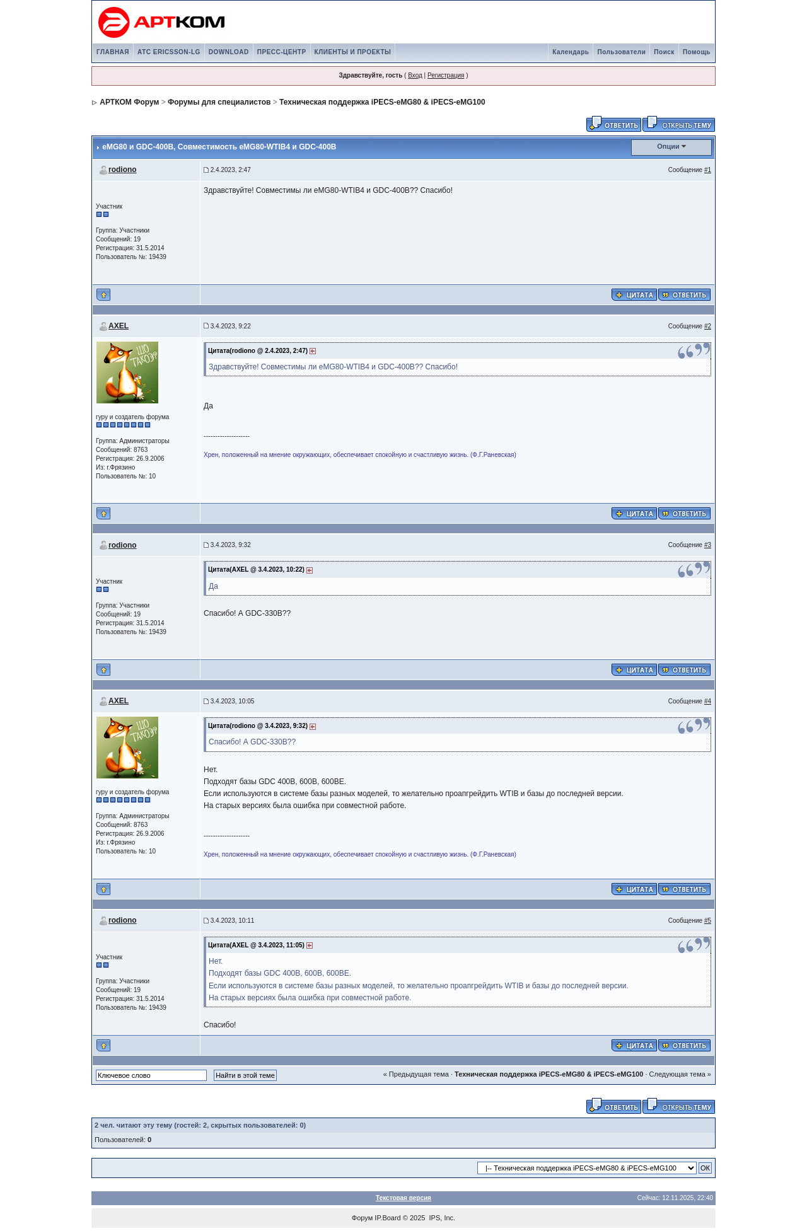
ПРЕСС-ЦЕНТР (281, 52)
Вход (415, 75)
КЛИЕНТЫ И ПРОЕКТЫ (353, 52)
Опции (668, 146)
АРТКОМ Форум (129, 102)
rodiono (122, 169)
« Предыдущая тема (416, 1074)
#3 (707, 544)
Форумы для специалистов (219, 102)
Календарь (570, 52)
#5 (707, 920)
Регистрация (445, 75)
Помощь (697, 52)
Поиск (664, 52)
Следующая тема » (680, 1074)
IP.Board (387, 1218)
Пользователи (621, 52)
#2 (707, 326)
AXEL (118, 325)
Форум (362, 1218)
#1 (707, 169)
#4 (707, 701)
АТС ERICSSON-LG (168, 52)
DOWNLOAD (229, 52)
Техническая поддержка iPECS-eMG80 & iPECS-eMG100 (382, 102)
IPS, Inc (441, 1218)
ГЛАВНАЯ (112, 52)
